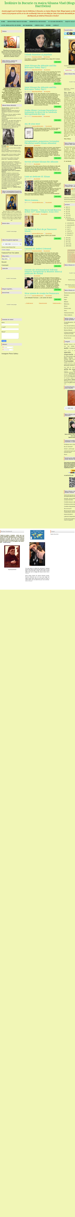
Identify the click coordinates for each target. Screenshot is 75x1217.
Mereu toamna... (32, 200)
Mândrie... (66, 302)
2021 (67, 207)
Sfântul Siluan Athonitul (37, 69)
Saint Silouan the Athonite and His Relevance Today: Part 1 (40, 88)
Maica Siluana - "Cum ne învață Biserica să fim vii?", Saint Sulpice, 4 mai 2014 (43, 211)
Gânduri (66, 363)
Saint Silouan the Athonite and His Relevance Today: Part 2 (40, 66)
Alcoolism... (67, 295)
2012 (67, 240)
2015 (67, 215)
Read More (57, 62)
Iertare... (66, 298)
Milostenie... (67, 304)
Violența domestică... (69, 313)
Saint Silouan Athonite (33, 49)
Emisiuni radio (67, 359)
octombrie (69, 223)
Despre (48, 25)
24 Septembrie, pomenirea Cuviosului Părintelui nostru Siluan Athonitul (42, 142)
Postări (4, 347)
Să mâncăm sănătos (69, 378)
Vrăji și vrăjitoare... (68, 315)
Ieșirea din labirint (68, 514)
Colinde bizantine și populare (38, 55)
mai (68, 229)
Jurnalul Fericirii (6, 543)
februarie (69, 233)
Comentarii (5, 349)
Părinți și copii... (67, 309)
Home (3, 21)
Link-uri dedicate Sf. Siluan (37, 177)
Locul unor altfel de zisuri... (38, 126)
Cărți (68, 346)
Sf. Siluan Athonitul (55, 21)
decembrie (69, 218)
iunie (68, 227)
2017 (67, 211)
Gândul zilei (39, 25)
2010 (67, 244)
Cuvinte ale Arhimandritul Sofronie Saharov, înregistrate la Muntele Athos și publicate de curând (43, 271)
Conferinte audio (35, 214)
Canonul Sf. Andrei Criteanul (38, 249)
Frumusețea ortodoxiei (37, 21)
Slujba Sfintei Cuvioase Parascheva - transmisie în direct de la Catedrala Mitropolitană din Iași (41, 112)
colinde (72, 346)
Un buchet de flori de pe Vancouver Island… (41, 230)
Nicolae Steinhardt (68, 375)
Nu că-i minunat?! (68, 447)
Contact (56, 25)
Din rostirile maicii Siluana (17, 21)
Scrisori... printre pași (69, 449)
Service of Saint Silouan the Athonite (41, 162)
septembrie (70, 225)
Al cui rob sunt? (68, 509)
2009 (67, 246)
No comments (47, 56)
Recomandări (27, 25)
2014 (67, 217)
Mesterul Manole (68, 330)
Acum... (66, 455)
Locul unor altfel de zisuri (11, 25)
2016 (67, 213)
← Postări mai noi (29, 303)
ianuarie (69, 235)
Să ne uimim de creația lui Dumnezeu (42, 293)
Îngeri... (66, 300)
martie (68, 231)
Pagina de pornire (43, 303)
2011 (67, 242)
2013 (67, 237)
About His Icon (67, 338)
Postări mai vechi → (57, 303)
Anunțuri (66, 344)
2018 (67, 209)
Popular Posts (68, 70)
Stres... (65, 311)
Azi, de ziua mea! (32, 124)
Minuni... (66, 306)
